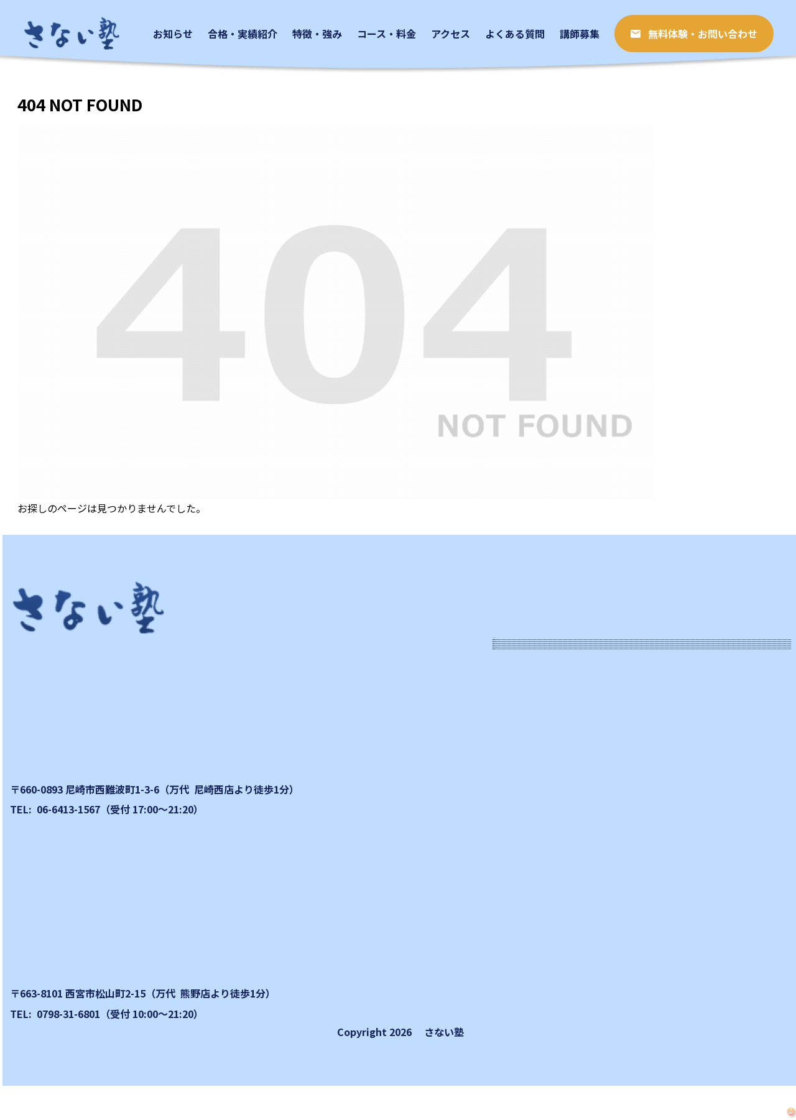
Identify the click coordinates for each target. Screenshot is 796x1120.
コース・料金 (539, 805)
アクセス (529, 843)
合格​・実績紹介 (545, 728)
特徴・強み (535, 767)
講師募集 (530, 921)
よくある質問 (540, 882)
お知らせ (530, 690)
